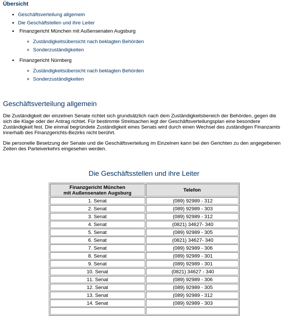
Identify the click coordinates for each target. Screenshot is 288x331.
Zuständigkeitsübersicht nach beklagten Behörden (88, 41)
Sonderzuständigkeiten (58, 49)
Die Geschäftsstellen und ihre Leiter (144, 173)
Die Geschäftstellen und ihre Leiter (56, 22)
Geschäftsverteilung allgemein (51, 14)
